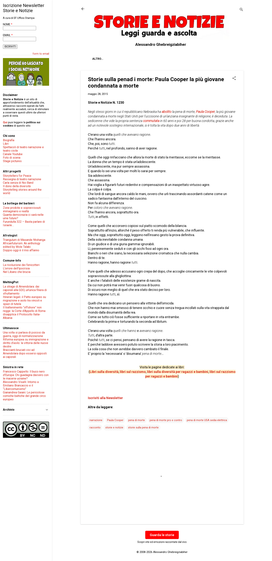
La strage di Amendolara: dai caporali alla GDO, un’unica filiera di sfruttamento (25, 290)
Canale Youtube (13, 154)
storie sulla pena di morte (143, 427)
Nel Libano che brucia (16, 272)
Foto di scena (11, 157)
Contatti (135, 58)
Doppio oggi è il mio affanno (21, 250)
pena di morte (136, 420)
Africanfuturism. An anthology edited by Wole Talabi (21, 245)
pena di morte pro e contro (166, 420)
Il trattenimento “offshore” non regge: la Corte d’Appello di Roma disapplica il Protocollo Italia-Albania (24, 313)
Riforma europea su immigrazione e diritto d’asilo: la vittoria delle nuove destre (26, 343)
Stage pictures (12, 161)
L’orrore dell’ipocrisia (16, 268)
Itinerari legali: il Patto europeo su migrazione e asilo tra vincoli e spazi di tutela (24, 300)
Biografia (8, 140)
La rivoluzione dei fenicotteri (21, 265)
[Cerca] (241, 10)
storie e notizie (114, 427)
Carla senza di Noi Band (18, 182)
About (97, 58)
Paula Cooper (115, 420)
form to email (41, 53)
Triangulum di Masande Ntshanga (24, 240)
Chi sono (115, 58)
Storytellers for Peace (17, 175)
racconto (95, 427)
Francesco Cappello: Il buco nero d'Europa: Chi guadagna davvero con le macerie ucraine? (26, 375)
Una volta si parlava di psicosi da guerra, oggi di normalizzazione (24, 334)
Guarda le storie (162, 535)
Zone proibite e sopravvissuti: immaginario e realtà (22, 209)
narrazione (96, 420)
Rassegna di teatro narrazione (22, 179)
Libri (6, 143)
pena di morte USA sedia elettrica (207, 420)
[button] (234, 78)
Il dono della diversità (17, 186)
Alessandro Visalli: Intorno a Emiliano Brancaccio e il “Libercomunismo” (21, 385)
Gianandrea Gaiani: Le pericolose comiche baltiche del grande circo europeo (24, 396)
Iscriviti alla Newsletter (105, 398)
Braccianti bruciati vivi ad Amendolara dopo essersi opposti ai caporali (25, 353)
